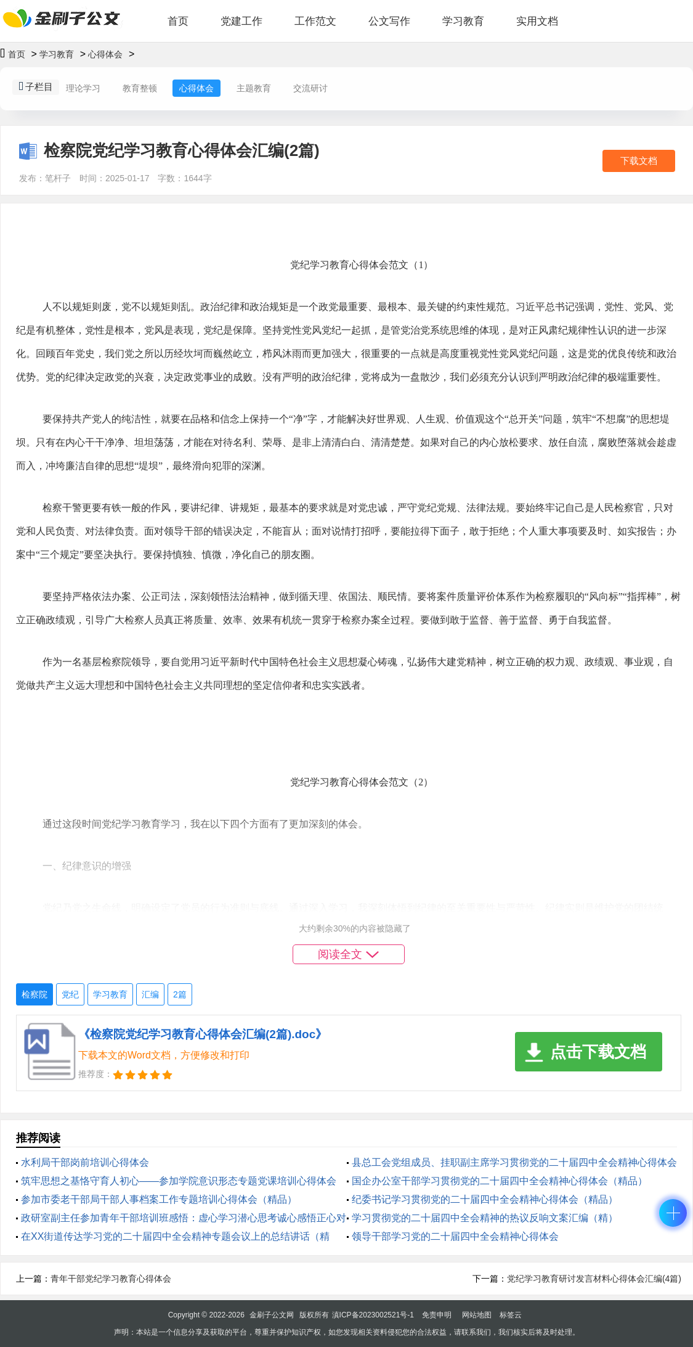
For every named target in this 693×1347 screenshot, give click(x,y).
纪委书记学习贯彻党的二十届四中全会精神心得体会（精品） (485, 1199)
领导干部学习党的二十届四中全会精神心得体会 (455, 1236)
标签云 (511, 1315)
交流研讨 (310, 88)
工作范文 (315, 21)
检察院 (34, 994)
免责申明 (437, 1315)
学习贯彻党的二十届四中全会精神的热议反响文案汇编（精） (485, 1218)
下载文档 (638, 160)
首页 (178, 21)
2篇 (180, 994)
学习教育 (463, 21)
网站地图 (477, 1315)
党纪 (70, 994)
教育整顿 (140, 88)
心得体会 (105, 54)
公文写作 (389, 21)
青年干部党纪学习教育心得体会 (111, 1279)
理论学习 (83, 88)
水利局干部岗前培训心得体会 (85, 1162)
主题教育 (254, 88)
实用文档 (537, 21)
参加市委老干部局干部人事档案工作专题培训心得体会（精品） (159, 1199)
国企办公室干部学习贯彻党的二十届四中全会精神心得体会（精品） (499, 1181)
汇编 (150, 994)
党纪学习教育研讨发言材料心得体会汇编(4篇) (594, 1279)
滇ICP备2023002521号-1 (373, 1315)
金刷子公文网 (271, 1315)
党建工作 (241, 21)
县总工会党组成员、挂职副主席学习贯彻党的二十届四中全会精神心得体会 (514, 1162)
